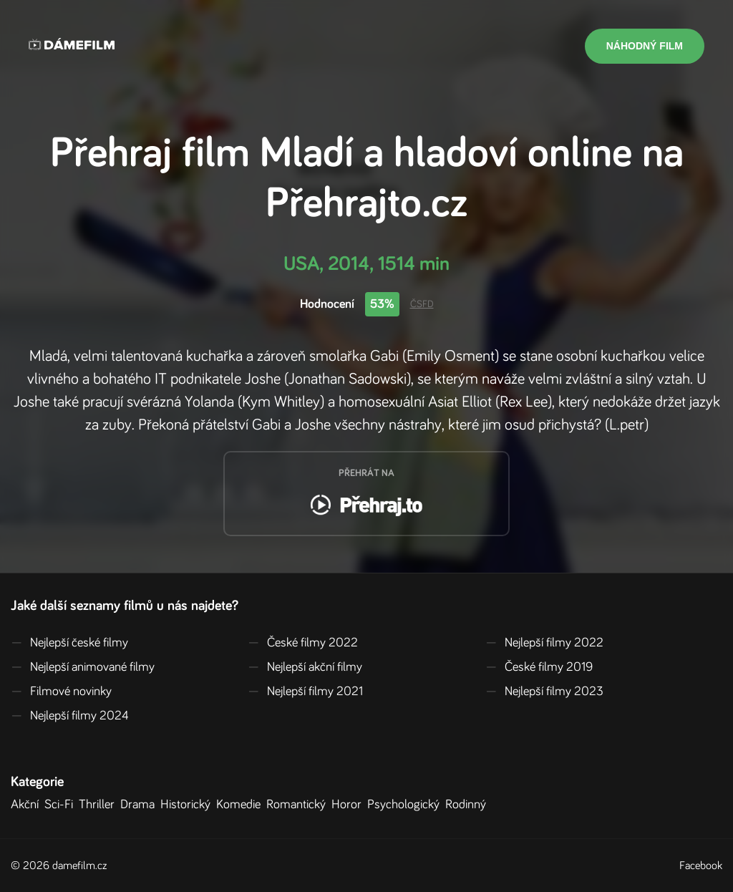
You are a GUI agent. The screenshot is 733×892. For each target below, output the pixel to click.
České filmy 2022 (303, 643)
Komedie (241, 804)
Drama (140, 804)
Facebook (700, 865)
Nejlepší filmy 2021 (305, 692)
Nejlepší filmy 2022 (544, 643)
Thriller (99, 804)
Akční (27, 804)
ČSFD (422, 304)
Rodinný (468, 804)
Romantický (298, 804)
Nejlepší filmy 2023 (544, 692)
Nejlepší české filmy (69, 643)
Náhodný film (644, 46)
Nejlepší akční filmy (305, 667)
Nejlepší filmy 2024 (70, 716)
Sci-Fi (61, 804)
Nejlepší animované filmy (83, 667)
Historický (188, 804)
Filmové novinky (61, 692)
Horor (349, 804)
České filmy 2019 (539, 667)
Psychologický (406, 804)
